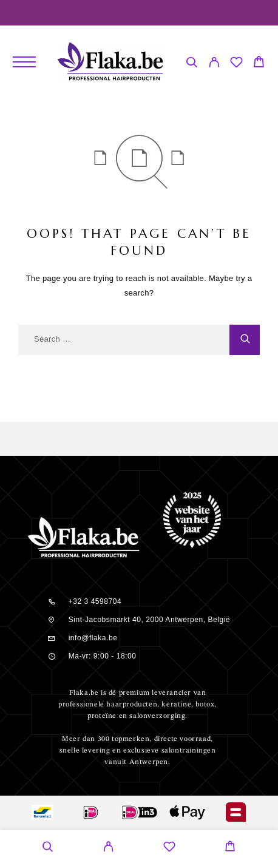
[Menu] (24, 62)
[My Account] (214, 64)
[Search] (191, 64)
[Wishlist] (236, 64)
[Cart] (259, 63)
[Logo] (110, 62)
